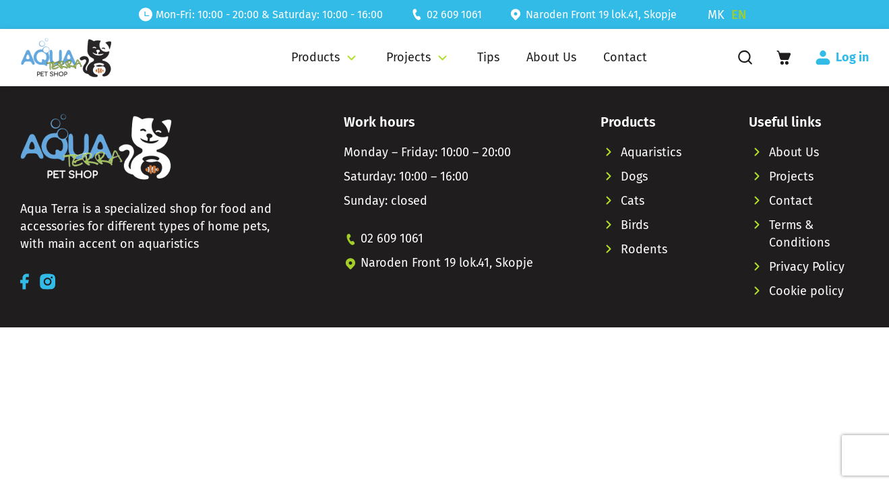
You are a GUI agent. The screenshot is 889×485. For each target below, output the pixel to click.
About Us (794, 152)
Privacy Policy (807, 266)
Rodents (644, 249)
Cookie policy (806, 291)
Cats (632, 200)
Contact (791, 200)
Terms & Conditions (799, 234)
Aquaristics (651, 152)
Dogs (634, 176)
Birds (634, 225)
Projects (791, 176)
